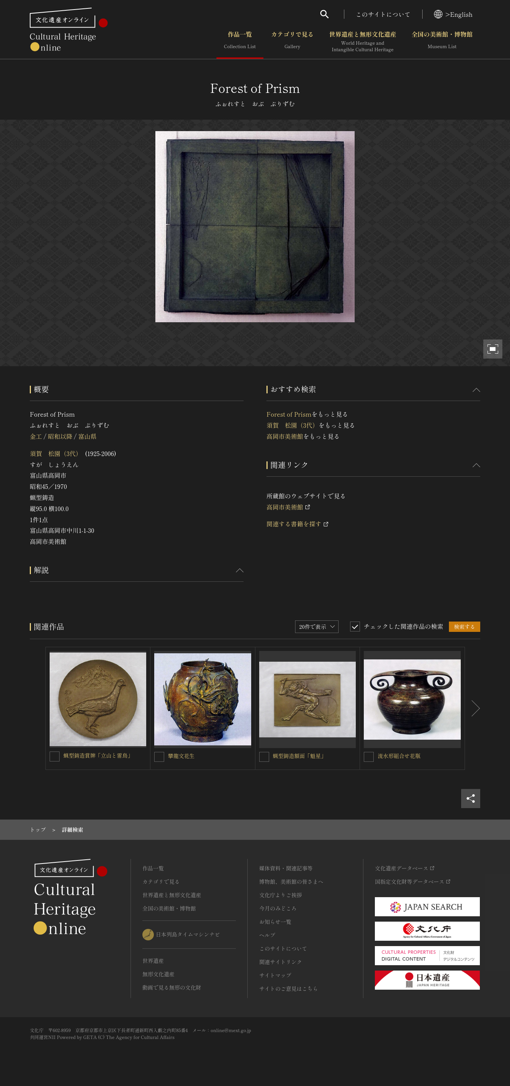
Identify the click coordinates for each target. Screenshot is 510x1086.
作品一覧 (240, 41)
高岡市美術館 (284, 436)
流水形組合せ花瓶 (399, 756)
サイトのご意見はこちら (288, 988)
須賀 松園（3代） (56, 453)
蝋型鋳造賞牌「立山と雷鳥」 (98, 755)
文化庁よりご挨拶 (280, 895)
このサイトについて (383, 14)
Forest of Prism (288, 414)
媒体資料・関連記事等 (286, 868)
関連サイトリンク (280, 962)
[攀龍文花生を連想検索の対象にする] (159, 757)
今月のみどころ (278, 908)
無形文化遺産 (158, 974)
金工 (36, 436)
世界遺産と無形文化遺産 (362, 41)
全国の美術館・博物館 (442, 41)
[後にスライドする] (472, 708)
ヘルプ (267, 935)
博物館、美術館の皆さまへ (291, 881)
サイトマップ (275, 975)
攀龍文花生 (181, 756)
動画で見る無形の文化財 (171, 987)
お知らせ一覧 (275, 921)
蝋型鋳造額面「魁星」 (299, 756)
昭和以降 (60, 436)
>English (453, 14)
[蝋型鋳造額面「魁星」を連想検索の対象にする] (264, 757)
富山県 (87, 436)
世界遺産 (153, 960)
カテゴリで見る (292, 41)
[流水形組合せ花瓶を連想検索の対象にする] (369, 757)
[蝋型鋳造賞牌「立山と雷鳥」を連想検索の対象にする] (55, 756)
